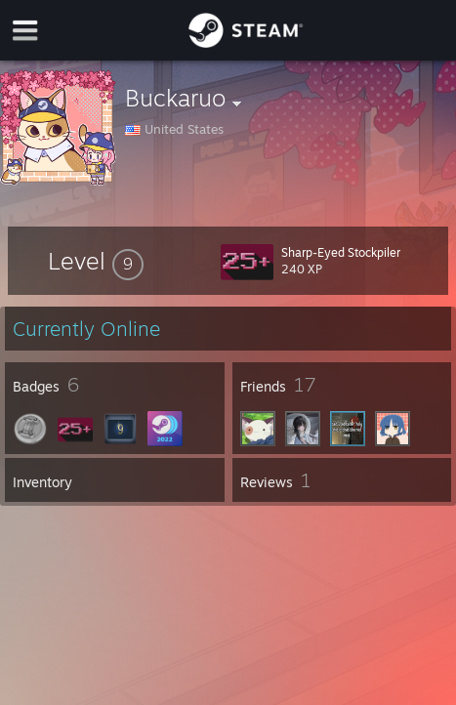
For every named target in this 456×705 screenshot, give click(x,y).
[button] (96, 260)
